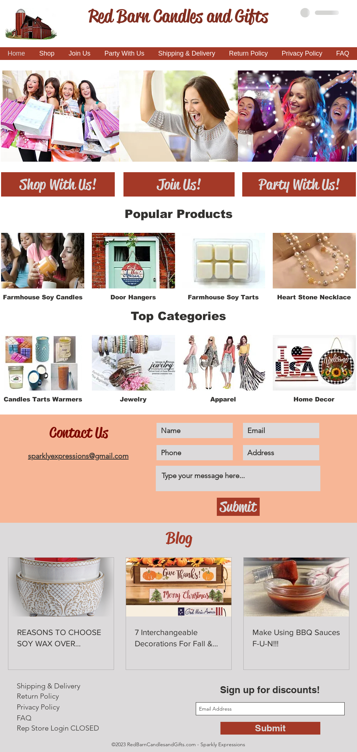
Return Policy (38, 696)
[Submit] (238, 507)
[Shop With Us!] (58, 184)
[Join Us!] (179, 184)
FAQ (24, 717)
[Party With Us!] (299, 184)
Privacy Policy (38, 707)
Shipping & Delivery (48, 686)
